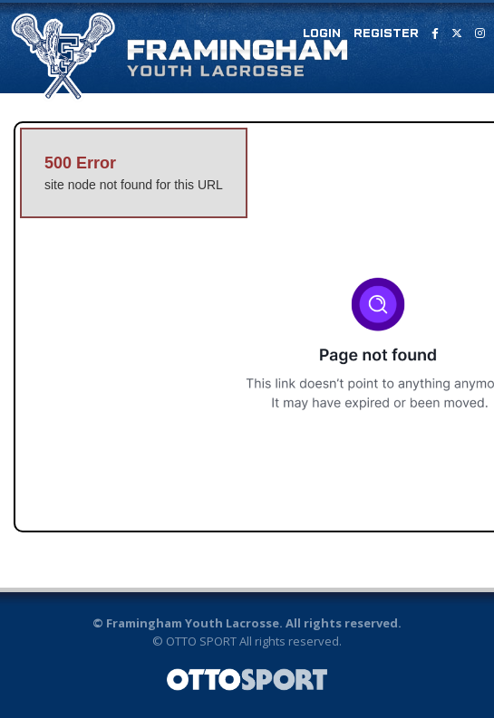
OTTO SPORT (201, 641)
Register (386, 33)
